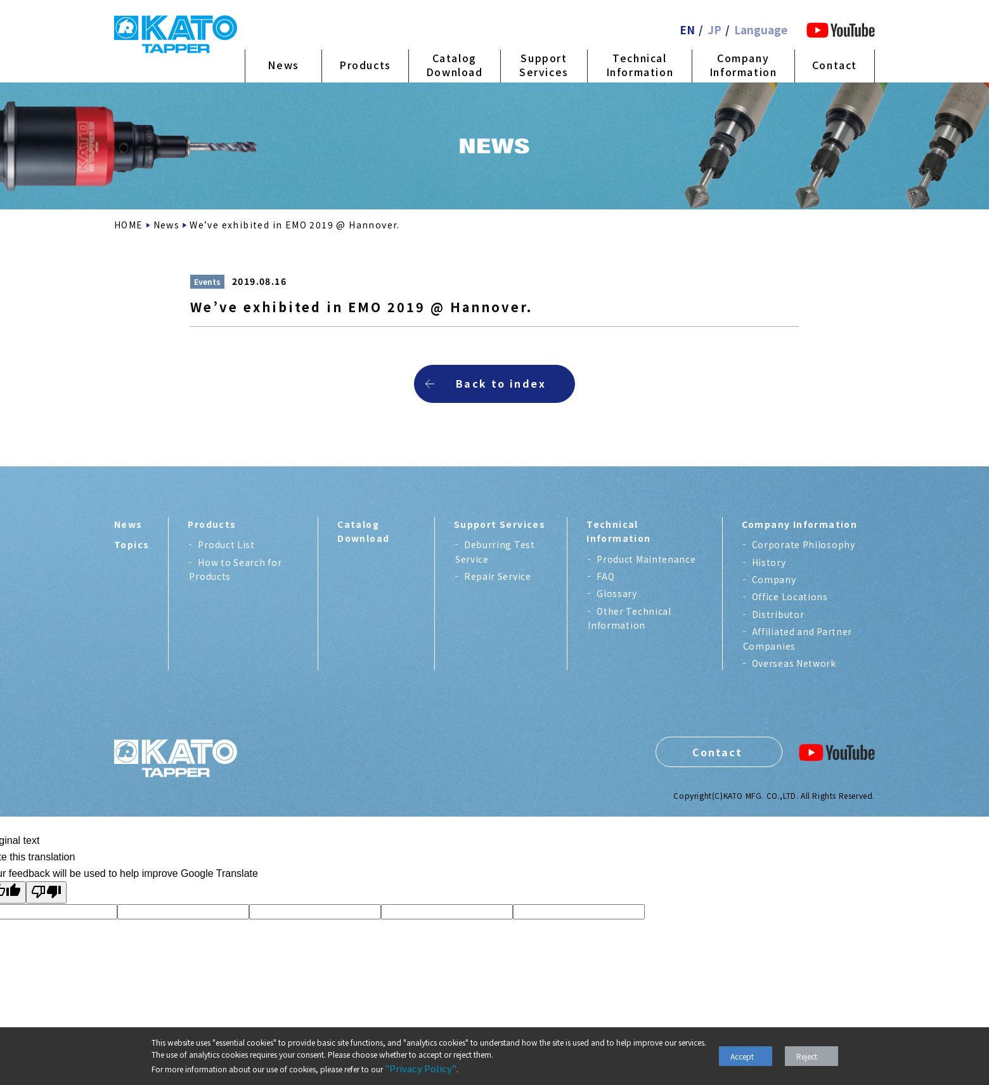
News (283, 64)
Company (774, 579)
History (769, 562)
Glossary (617, 593)
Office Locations (790, 596)
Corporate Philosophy (803, 544)
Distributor (778, 614)
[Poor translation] (46, 892)
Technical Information (640, 64)
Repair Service (497, 576)
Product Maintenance (646, 559)
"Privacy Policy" (420, 1068)
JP (714, 29)
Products (365, 64)
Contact (834, 64)
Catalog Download (454, 64)
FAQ (605, 576)
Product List (226, 544)
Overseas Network (794, 663)
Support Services (544, 64)
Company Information (743, 64)
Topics (131, 544)
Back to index (501, 383)
